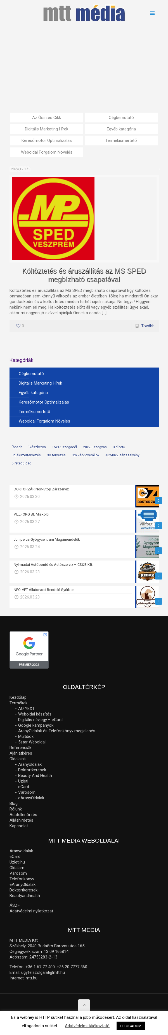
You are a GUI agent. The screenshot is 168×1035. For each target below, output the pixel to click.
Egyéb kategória (121, 129)
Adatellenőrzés (23, 814)
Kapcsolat (19, 825)
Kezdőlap (18, 697)
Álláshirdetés (21, 820)
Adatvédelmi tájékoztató (87, 1025)
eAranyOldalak (31, 797)
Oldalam (17, 867)
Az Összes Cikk (46, 117)
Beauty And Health (35, 775)
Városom (27, 792)
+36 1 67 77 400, (40, 966)
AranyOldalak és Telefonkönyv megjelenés (56, 730)
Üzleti (23, 781)
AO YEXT (26, 708)
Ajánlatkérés (21, 753)
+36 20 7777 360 (72, 966)
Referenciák (20, 747)
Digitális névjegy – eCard (40, 719)
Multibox (26, 736)
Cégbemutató (121, 117)
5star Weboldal (32, 742)
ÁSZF (15, 905)
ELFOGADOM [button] (130, 1026)
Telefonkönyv (22, 878)
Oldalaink (18, 758)
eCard (23, 786)
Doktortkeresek (32, 769)
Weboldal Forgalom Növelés (46, 152)
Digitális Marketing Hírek (46, 129)
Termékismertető (121, 140)
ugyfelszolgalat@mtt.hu (43, 972)
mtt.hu (31, 978)
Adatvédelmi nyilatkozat (31, 911)
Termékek (18, 702)
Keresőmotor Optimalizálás (47, 140)
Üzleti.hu (17, 862)
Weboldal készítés (34, 714)
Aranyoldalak (30, 764)
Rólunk (16, 809)
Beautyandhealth (25, 895)
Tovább (148, 325)
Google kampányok (35, 725)
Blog (14, 803)
